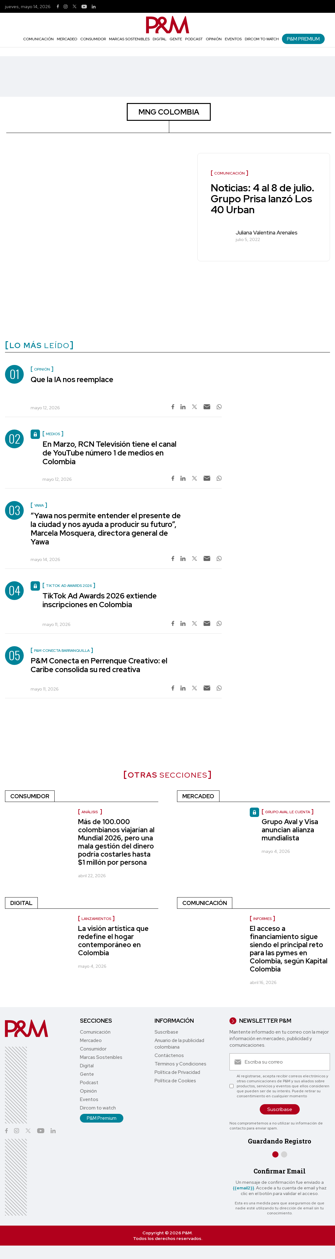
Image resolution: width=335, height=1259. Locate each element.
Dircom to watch (262, 39)
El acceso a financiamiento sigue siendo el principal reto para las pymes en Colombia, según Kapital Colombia (289, 949)
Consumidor (93, 39)
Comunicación (38, 39)
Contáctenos (169, 1055)
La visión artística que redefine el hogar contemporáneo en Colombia (113, 940)
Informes (262, 918)
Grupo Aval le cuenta (287, 811)
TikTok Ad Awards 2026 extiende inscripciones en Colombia (99, 600)
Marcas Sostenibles (129, 39)
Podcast (194, 39)
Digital (159, 39)
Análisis (90, 811)
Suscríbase (166, 1032)
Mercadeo (67, 39)
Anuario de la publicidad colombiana (179, 1043)
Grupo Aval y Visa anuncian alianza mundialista (290, 830)
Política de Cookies (175, 1081)
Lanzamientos (96, 918)
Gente (176, 39)
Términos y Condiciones (180, 1064)
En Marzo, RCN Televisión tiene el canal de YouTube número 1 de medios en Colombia (109, 452)
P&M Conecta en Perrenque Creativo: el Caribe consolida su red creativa (99, 665)
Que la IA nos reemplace (72, 379)
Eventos (233, 39)
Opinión (214, 39)
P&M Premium (303, 39)
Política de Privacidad (177, 1072)
